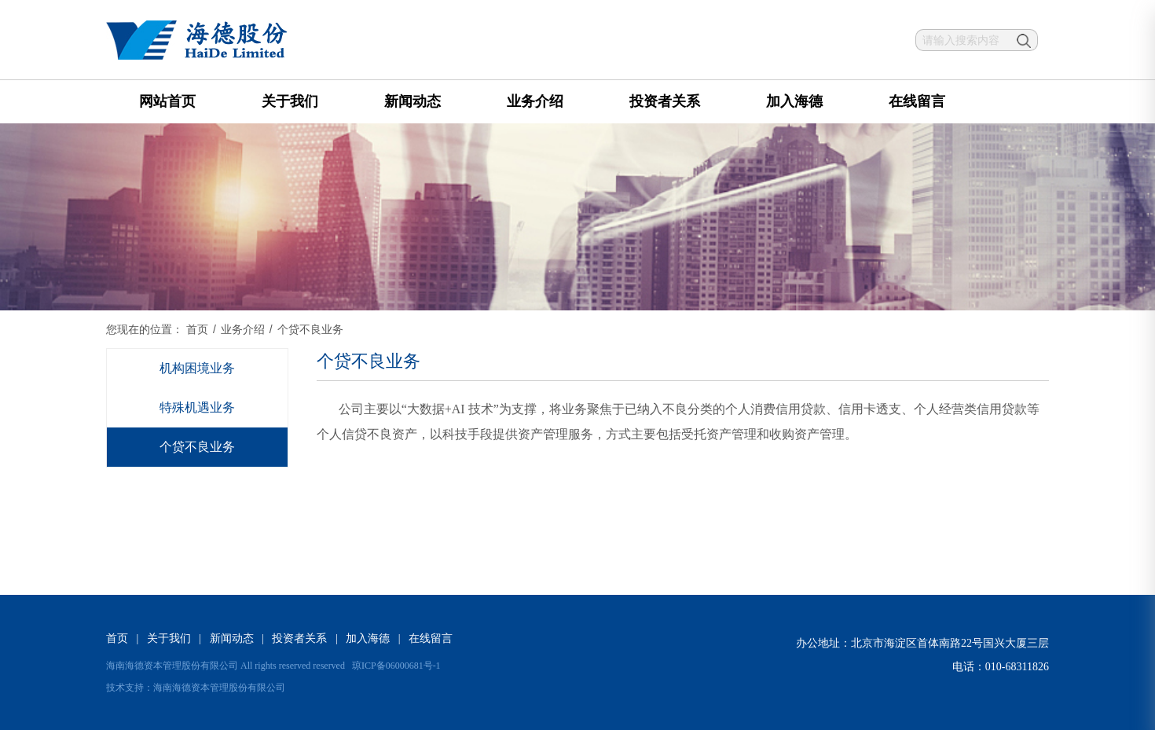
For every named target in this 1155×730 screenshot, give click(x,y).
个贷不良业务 (197, 446)
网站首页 (167, 101)
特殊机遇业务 (197, 407)
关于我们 (290, 101)
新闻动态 (412, 101)
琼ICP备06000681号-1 (396, 665)
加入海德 (794, 101)
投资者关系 (664, 101)
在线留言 (917, 101)
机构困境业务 (197, 368)
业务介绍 (535, 101)
